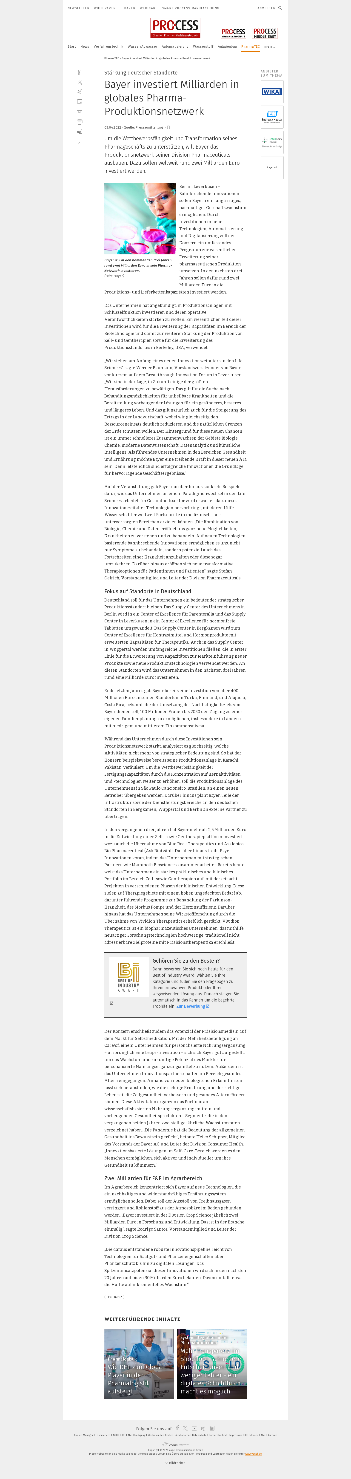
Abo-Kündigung (137, 1435)
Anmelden (266, 8)
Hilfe (123, 1435)
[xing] (80, 92)
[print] (80, 121)
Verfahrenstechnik (108, 46)
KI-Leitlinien (252, 1435)
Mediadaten (182, 1435)
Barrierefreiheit (218, 1435)
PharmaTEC (250, 46)
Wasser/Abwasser (142, 46)
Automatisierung (175, 46)
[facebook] (80, 72)
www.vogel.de (253, 1453)
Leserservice (103, 1435)
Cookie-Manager (84, 1435)
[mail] (80, 112)
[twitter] (80, 82)
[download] (80, 131)
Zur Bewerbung (193, 1006)
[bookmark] (168, 127)
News (84, 46)
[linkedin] (80, 102)
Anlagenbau (227, 46)
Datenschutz (199, 1435)
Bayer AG (272, 167)
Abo (263, 1435)
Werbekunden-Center (161, 1435)
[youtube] (193, 1428)
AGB (115, 1435)
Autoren (272, 1435)
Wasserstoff (203, 46)
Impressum (236, 1435)
